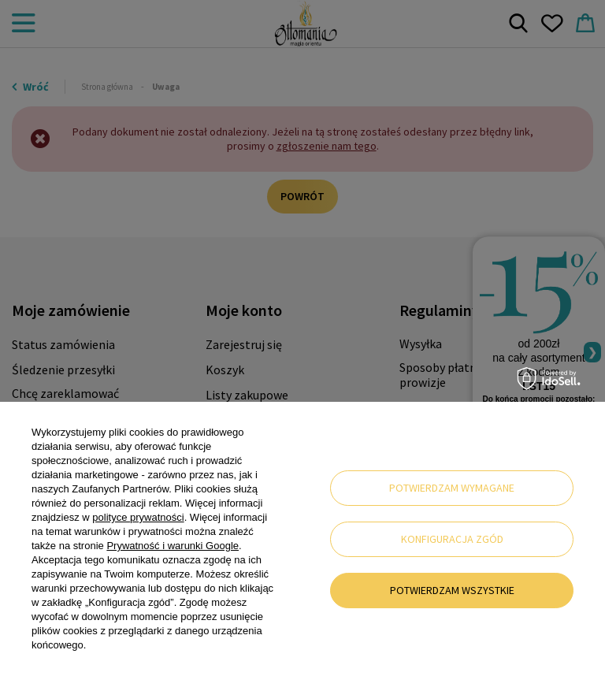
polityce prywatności (138, 517)
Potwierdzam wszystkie (452, 590)
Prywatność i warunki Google (172, 546)
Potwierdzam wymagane (451, 488)
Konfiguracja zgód (452, 539)
